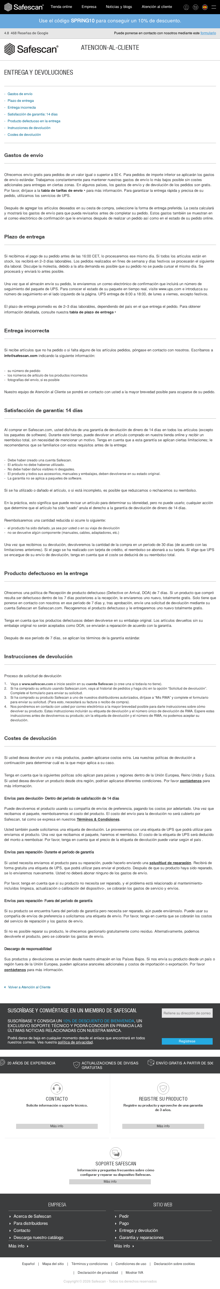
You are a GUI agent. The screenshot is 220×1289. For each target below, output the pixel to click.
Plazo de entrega (21, 101)
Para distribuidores (31, 1224)
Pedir (124, 1217)
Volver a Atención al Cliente (29, 987)
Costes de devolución (24, 135)
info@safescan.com (21, 355)
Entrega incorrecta (22, 107)
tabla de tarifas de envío (63, 190)
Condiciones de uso (131, 1264)
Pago (124, 1224)
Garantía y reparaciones (141, 1238)
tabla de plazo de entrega (92, 312)
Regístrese (187, 1041)
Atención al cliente (157, 7)
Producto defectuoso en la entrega (34, 121)
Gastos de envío (20, 94)
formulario (208, 33)
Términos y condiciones (89, 1264)
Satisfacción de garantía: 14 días (33, 114)
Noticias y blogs (119, 7)
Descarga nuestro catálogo (38, 1238)
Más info (56, 1126)
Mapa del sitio (53, 1264)
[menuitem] (24, 7)
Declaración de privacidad (98, 1273)
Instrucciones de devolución (29, 128)
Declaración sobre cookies (174, 1264)
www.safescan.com (37, 684)
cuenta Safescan (99, 684)
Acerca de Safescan (32, 1217)
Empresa (89, 7)
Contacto (22, 1231)
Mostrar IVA (134, 1273)
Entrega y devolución (138, 1231)
